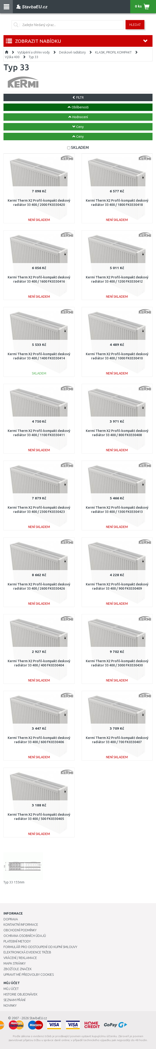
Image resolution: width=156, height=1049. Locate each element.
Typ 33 (33, 57)
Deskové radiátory (72, 52)
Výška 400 (12, 57)
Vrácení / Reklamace (20, 958)
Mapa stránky (14, 963)
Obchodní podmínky (20, 930)
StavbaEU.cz (38, 1018)
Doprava (10, 919)
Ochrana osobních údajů (24, 936)
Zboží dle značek (17, 969)
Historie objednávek (20, 994)
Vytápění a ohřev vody (33, 52)
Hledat (135, 25)
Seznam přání (14, 1000)
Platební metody (17, 941)
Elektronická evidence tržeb (27, 952)
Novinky (10, 1005)
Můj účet (11, 989)
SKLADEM (80, 147)
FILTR (78, 97)
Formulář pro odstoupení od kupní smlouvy (40, 947)
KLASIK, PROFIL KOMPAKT (113, 52)
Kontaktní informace (20, 924)
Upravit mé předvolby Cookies (28, 974)
